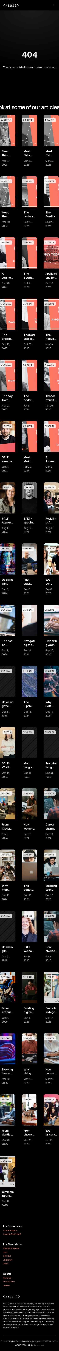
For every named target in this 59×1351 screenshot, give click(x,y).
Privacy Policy (9, 1281)
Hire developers (10, 1230)
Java (5, 1252)
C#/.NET (7, 1256)
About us (7, 1278)
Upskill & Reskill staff (12, 1234)
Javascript (7, 1260)
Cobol (5, 1263)
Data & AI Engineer (11, 1248)
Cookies (6, 1285)
